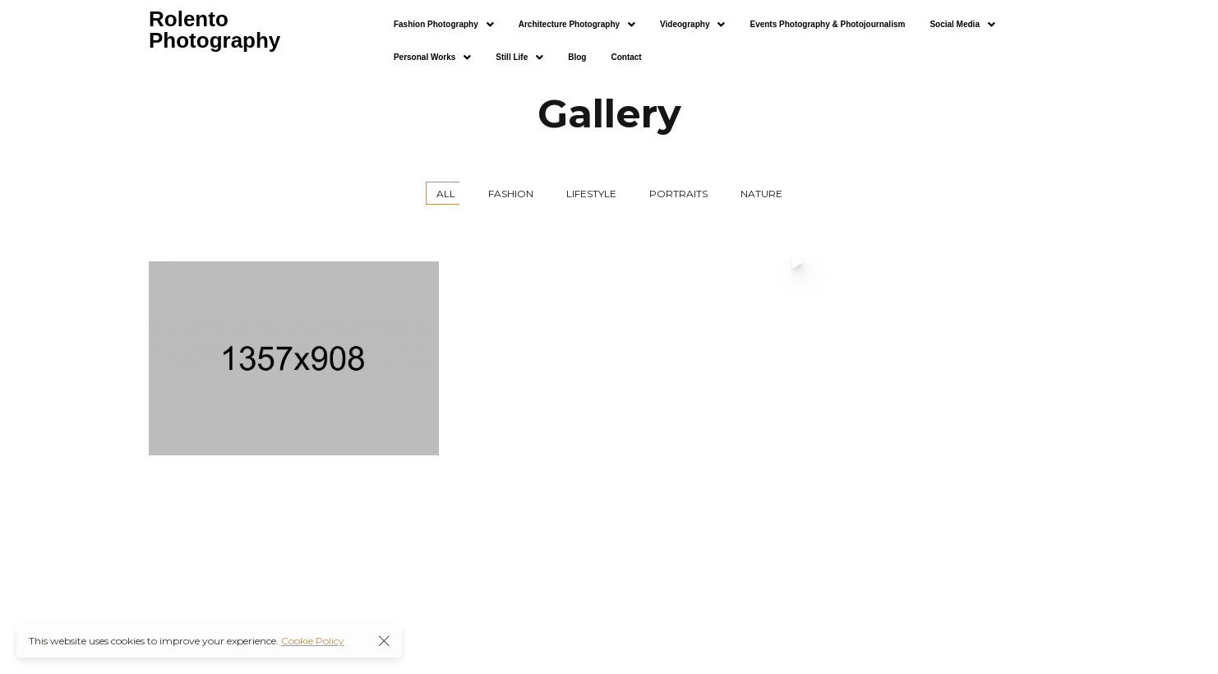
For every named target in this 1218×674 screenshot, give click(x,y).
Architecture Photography (577, 24)
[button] (443, 24)
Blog (577, 57)
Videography (692, 24)
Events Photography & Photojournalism (827, 24)
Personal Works (432, 57)
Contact (626, 57)
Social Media (962, 24)
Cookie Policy (312, 641)
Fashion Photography (444, 24)
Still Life (519, 57)
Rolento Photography (214, 30)
